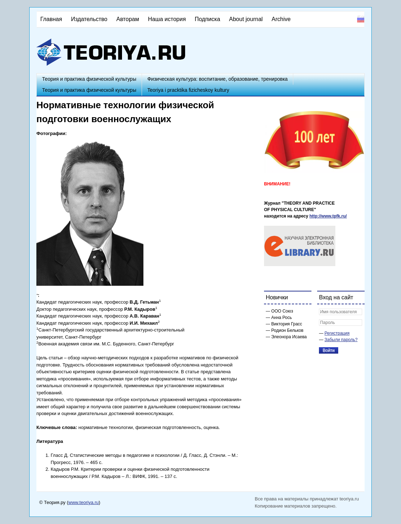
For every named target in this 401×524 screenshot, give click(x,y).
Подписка (207, 19)
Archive (280, 19)
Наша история (167, 19)
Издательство (89, 19)
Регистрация (337, 333)
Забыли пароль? (341, 339)
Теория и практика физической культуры (89, 79)
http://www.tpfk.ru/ (328, 216)
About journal (246, 19)
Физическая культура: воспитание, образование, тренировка (217, 79)
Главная (51, 19)
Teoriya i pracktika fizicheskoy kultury (188, 90)
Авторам (127, 19)
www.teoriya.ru (83, 502)
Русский (360, 19)
